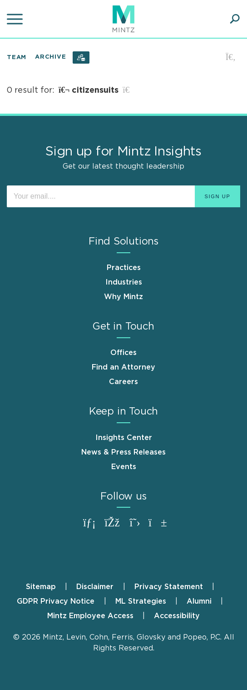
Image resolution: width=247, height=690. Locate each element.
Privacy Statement (168, 586)
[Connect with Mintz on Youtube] (157, 527)
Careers (123, 381)
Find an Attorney (123, 367)
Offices (123, 352)
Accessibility (177, 616)
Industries (123, 282)
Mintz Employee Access (90, 616)
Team (16, 57)
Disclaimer (95, 586)
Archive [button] (50, 57)
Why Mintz (123, 296)
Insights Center (123, 437)
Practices (124, 267)
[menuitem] (50, 586)
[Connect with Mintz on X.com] (135, 527)
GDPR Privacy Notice (55, 601)
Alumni (199, 601)
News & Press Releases (123, 452)
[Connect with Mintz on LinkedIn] (89, 527)
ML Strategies (140, 601)
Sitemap (41, 586)
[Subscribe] (81, 57)
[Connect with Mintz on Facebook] (112, 527)
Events (123, 466)
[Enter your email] (123, 196)
